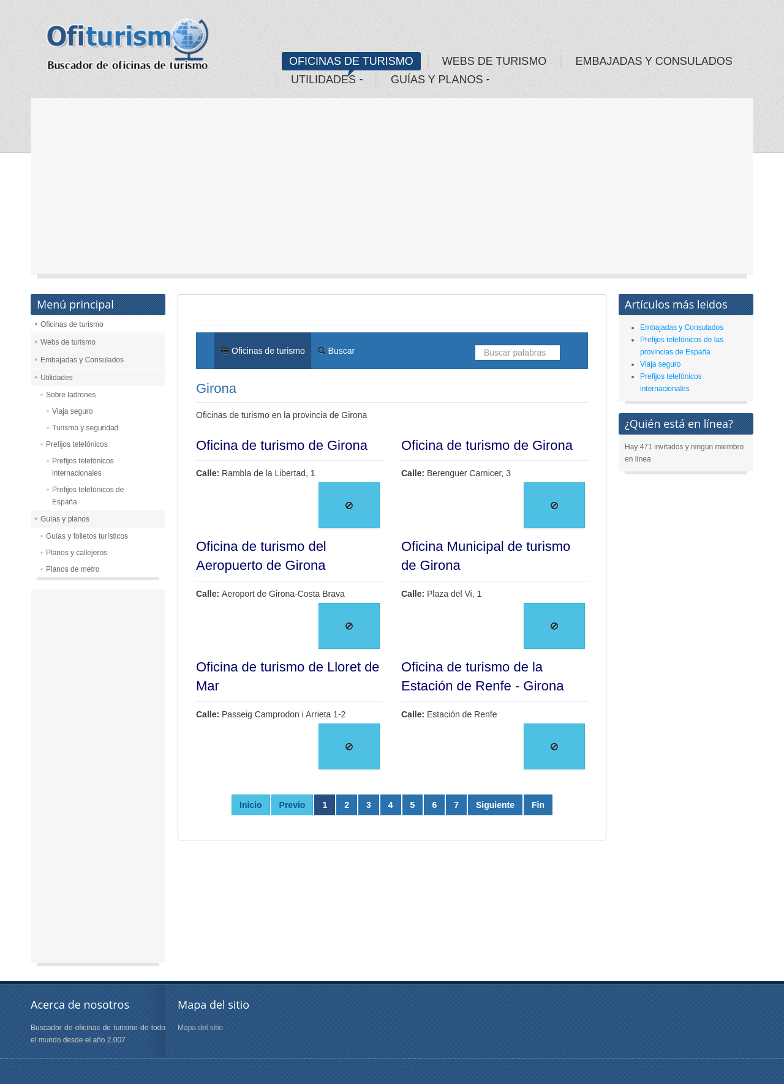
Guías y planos (64, 519)
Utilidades (56, 377)
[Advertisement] (392, 189)
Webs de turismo (68, 342)
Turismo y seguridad (85, 428)
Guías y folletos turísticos (87, 536)
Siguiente (495, 805)
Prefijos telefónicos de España (88, 495)
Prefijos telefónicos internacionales (83, 467)
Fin (538, 805)
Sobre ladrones (71, 395)
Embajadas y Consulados (82, 360)
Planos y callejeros (76, 552)
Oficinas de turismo (72, 324)
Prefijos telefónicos (77, 444)
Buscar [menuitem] (336, 351)
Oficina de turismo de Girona (282, 445)
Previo (292, 805)
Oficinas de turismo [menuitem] (263, 351)
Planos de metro (72, 569)
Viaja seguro (72, 411)
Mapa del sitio (200, 1027)
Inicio (250, 805)
